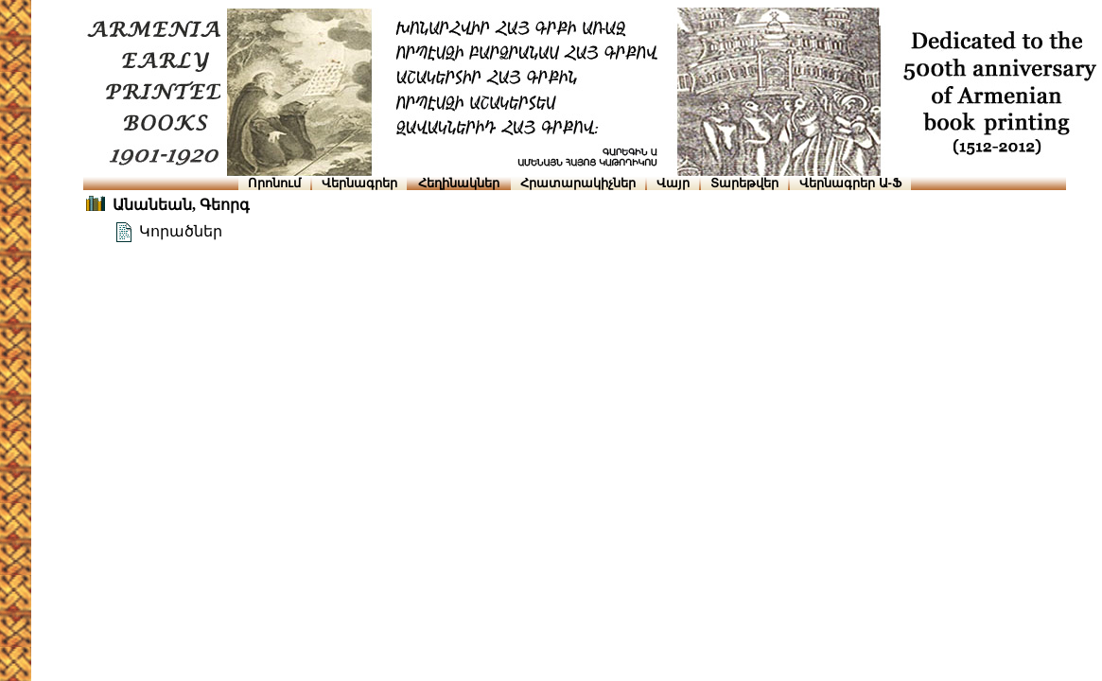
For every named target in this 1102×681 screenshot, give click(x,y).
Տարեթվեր (744, 183)
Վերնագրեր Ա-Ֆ (850, 183)
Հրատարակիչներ (578, 183)
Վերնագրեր (359, 183)
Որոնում (274, 183)
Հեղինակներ (458, 183)
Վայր (673, 183)
